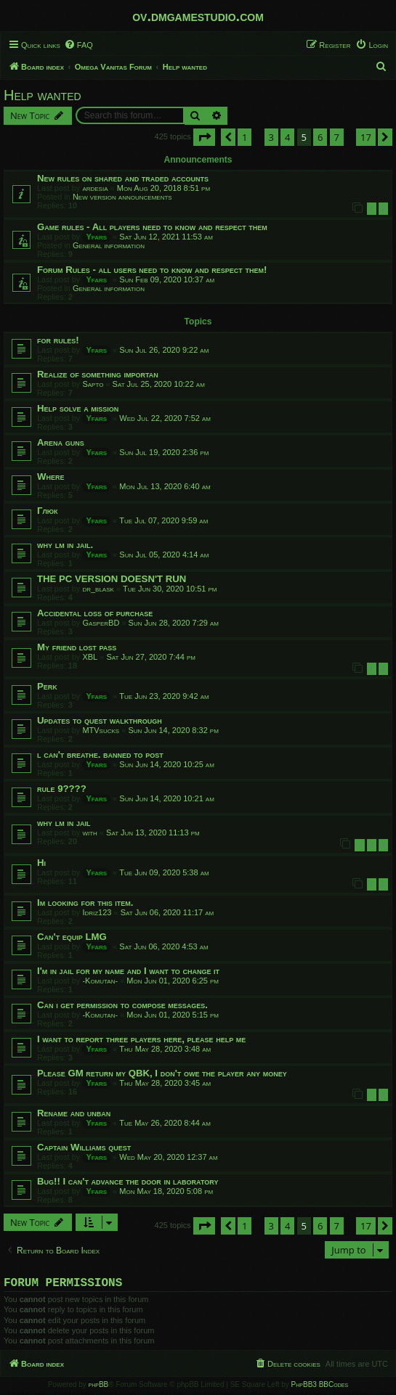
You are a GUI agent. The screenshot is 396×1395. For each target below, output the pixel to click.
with (89, 832)
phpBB (99, 1387)
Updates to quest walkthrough (99, 720)
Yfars (96, 236)
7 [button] (336, 137)
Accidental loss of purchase (95, 613)
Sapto (92, 384)
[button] (204, 137)
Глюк (47, 510)
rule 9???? (61, 788)
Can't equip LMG (72, 936)
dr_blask (97, 588)
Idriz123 (96, 912)
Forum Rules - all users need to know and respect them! (152, 269)
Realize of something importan (97, 374)
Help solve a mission (77, 408)
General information (109, 245)
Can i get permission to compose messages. (122, 1004)
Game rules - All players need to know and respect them (152, 226)
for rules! (58, 340)
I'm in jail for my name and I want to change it (128, 970)
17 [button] (365, 137)
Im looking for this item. (85, 902)
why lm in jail (64, 822)
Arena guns (60, 442)
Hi (41, 862)
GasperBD (100, 622)
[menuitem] (78, 45)
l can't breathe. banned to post (100, 754)
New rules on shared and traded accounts (123, 178)
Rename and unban (73, 1113)
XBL (89, 656)
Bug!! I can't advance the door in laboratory (127, 1181)
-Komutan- (100, 980)
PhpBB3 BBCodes (319, 1387)
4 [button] (287, 137)
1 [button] (244, 137)
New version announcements (122, 196)
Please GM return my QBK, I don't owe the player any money (162, 1073)
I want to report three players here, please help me (141, 1039)
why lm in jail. (65, 544)
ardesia (95, 188)
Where (50, 476)
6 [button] (320, 137)
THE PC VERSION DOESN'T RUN (111, 578)
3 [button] (271, 137)
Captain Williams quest (84, 1147)
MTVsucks (100, 730)
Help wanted (42, 95)
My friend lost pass (76, 647)
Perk (47, 686)
